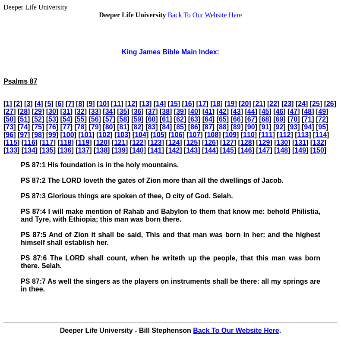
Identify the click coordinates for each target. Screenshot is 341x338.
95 (322, 127)
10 (103, 103)
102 (105, 134)
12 (131, 103)
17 (202, 103)
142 (174, 150)
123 (156, 142)
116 (29, 142)
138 (101, 150)
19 (231, 103)
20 (245, 103)
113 (303, 134)
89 (237, 127)
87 (208, 127)
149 (300, 150)
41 (208, 111)
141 (156, 150)
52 (38, 119)
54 (66, 119)
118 (66, 142)
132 (318, 142)
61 (166, 119)
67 (251, 119)
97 (24, 134)
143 (192, 150)
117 (48, 142)
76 (52, 127)
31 (66, 111)
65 (223, 119)
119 (84, 142)
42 (223, 111)
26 (330, 103)
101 (86, 134)
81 (123, 127)
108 (212, 134)
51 (24, 119)
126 (210, 142)
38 (166, 111)
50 (9, 119)
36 (137, 111)
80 (109, 127)
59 (137, 119)
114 (321, 134)
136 (66, 150)
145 (228, 150)
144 (210, 150)
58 (123, 119)
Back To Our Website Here (205, 15)
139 (120, 150)
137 (84, 150)
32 (81, 111)
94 (308, 127)
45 (265, 111)
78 (81, 127)
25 (316, 103)
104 (140, 134)
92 (280, 127)
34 (109, 111)
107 (195, 134)
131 (300, 142)
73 (9, 127)
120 (101, 142)
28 (24, 111)
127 (228, 142)
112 (285, 134)
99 (52, 134)
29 (38, 111)
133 (11, 150)
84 (166, 127)
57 (109, 119)
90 (251, 127)
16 (188, 103)
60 (151, 119)
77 (66, 127)
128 (246, 142)
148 (282, 150)
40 (194, 111)
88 (223, 127)
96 (9, 134)
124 (174, 142)
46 (280, 111)
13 (145, 103)
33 (95, 111)
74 (24, 127)
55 (81, 119)
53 (52, 119)
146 (246, 150)
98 (38, 134)
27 (9, 111)
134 (29, 150)
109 (231, 134)
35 (123, 111)
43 (237, 111)
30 (52, 111)
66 (237, 119)
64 (208, 119)
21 (259, 103)
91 (265, 127)
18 (217, 103)
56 (95, 119)
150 (318, 150)
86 (194, 127)
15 (174, 103)
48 (308, 111)
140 (138, 150)
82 (137, 127)
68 (265, 119)
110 (249, 134)
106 (177, 134)
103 (122, 134)
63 (194, 119)
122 (138, 142)
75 (38, 127)
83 (151, 127)
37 (151, 111)
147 (264, 150)
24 (302, 103)
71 (308, 119)
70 (293, 119)
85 (180, 127)
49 (322, 111)
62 (180, 119)
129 (264, 142)
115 (11, 142)
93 (293, 127)
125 (192, 142)
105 (158, 134)
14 (160, 103)
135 (48, 150)
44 (251, 111)
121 (120, 142)
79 (95, 127)
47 (293, 111)
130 (282, 142)
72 (322, 119)
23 (287, 103)
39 (180, 111)
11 (117, 103)
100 (68, 134)
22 (273, 103)
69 (280, 119)
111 (267, 134)
